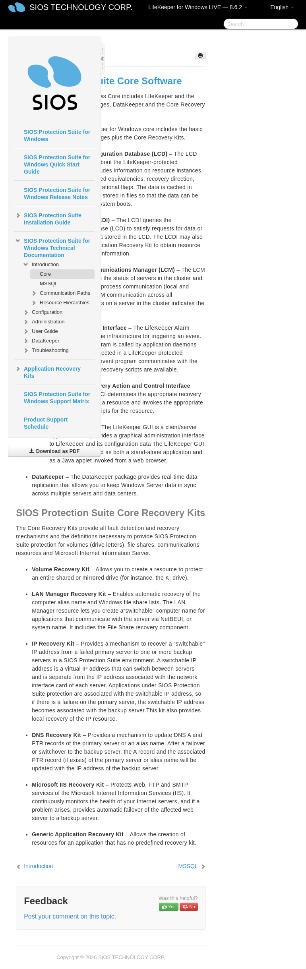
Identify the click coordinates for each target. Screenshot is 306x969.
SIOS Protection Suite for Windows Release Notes (57, 193)
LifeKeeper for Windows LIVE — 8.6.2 (198, 7)
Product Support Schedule (46, 423)
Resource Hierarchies (59, 303)
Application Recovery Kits (47, 371)
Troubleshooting (45, 350)
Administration (43, 322)
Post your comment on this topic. (70, 916)
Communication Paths (60, 293)
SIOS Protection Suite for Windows (57, 135)
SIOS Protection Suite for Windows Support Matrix (57, 397)
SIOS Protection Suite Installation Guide (47, 218)
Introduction (40, 264)
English (282, 7)
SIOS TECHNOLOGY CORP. (80, 7)
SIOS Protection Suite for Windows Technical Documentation (52, 247)
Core (45, 274)
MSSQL (49, 283)
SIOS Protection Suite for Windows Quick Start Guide (57, 164)
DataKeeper (40, 341)
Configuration (42, 312)
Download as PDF (54, 451)
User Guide (40, 331)
